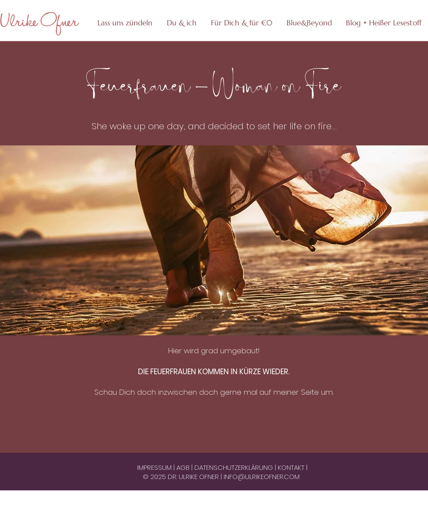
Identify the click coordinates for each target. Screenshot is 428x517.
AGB (183, 467)
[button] (241, 22)
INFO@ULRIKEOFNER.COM (262, 476)
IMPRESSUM (155, 467)
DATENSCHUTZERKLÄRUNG (234, 467)
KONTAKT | (292, 467)
